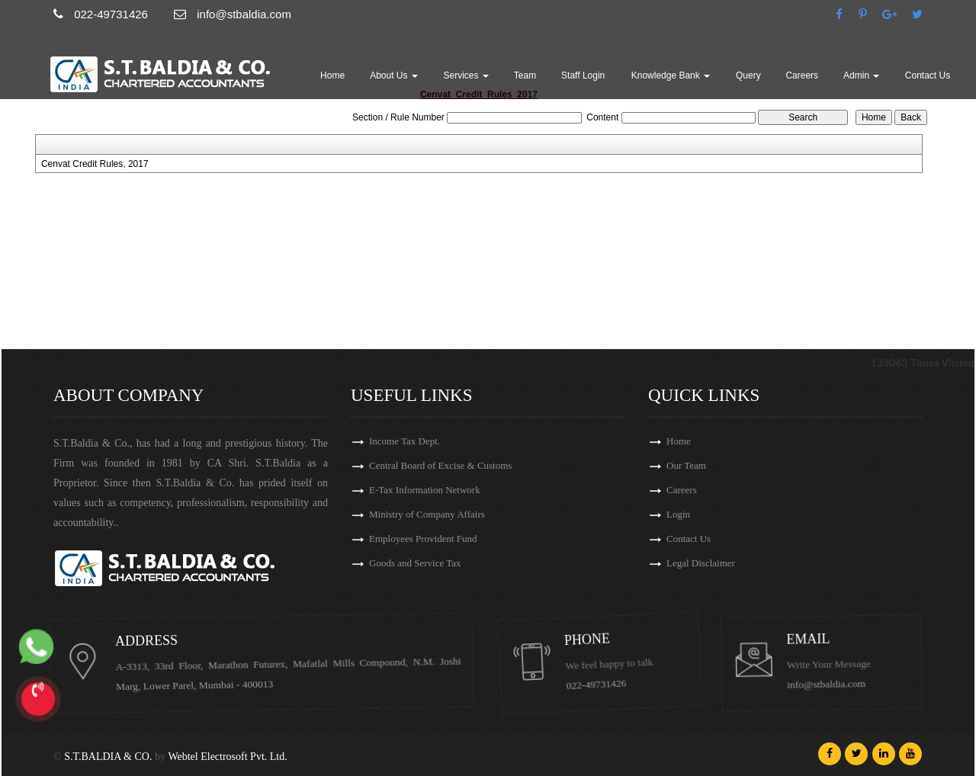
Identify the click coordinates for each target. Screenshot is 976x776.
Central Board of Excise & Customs (440, 467)
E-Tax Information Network (424, 492)
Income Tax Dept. (404, 443)
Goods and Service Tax (415, 565)
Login (694, 514)
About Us (394, 75)
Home (332, 75)
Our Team (702, 465)
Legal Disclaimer (716, 563)
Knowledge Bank (670, 75)
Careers (801, 75)
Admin (861, 75)
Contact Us (927, 75)
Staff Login (583, 75)
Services (466, 75)
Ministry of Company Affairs (427, 516)
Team (525, 75)
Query (748, 75)
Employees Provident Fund (423, 541)
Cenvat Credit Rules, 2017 (95, 164)
